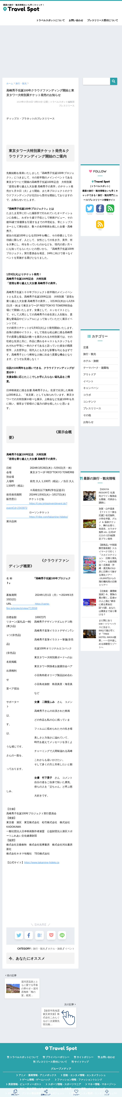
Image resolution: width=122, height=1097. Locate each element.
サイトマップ (81, 1034)
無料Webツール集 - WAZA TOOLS (36, 1079)
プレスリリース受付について (102, 20)
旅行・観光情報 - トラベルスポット (39, 1061)
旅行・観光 (37, 948)
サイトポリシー (85, 1030)
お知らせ (88, 425)
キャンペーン (91, 389)
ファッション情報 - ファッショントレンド (79, 1052)
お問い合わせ (76, 20)
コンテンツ (90, 403)
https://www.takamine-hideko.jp (41, 862)
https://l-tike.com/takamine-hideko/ (37, 517)
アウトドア (90, 375)
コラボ (87, 396)
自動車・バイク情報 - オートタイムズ (84, 1061)
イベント (69, 948)
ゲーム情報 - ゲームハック (36, 1052)
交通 (86, 347)
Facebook (100, 214)
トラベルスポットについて (50, 20)
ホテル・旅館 (53, 948)
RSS (100, 230)
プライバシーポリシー (57, 1030)
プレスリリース (92, 411)
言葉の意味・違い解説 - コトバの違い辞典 (83, 1079)
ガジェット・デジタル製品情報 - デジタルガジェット (36, 1066)
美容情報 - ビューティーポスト (24, 1057)
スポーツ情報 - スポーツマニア (64, 1057)
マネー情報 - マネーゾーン (102, 1057)
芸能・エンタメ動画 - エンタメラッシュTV (94, 1066)
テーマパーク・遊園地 (96, 368)
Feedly (110, 214)
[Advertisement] (61, 50)
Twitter (89, 214)
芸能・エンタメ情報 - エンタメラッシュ (84, 1048)
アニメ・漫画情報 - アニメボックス (37, 1048)
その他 (87, 418)
